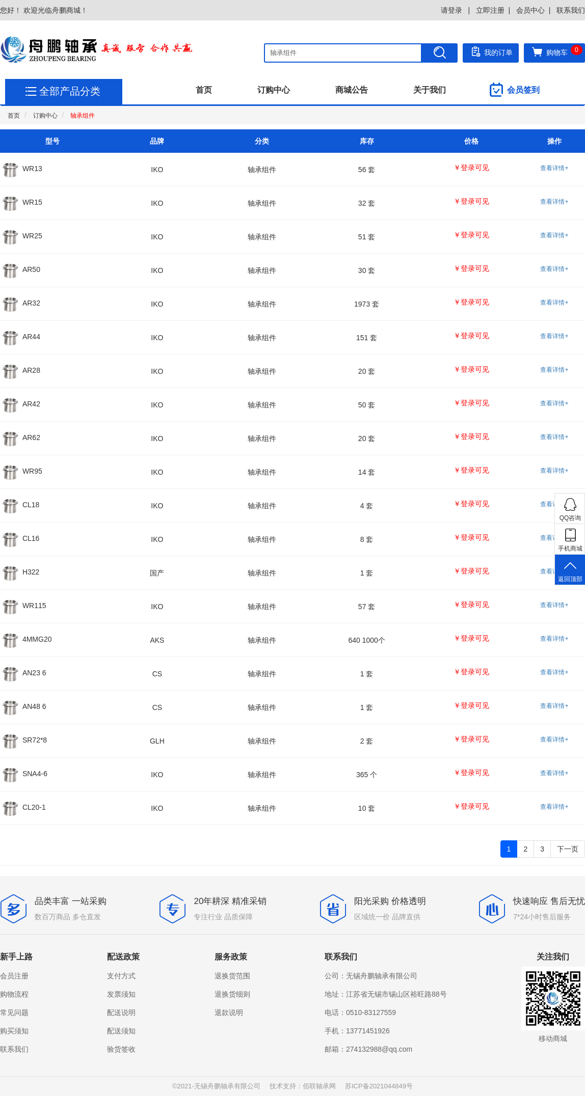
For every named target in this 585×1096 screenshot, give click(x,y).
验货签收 (121, 1049)
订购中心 (273, 90)
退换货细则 (232, 994)
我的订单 (491, 51)
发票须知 (121, 994)
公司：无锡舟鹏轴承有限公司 (371, 976)
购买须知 (14, 1031)
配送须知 (121, 1031)
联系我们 (570, 10)
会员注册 (14, 976)
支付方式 (121, 976)
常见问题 (14, 1012)
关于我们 (429, 90)
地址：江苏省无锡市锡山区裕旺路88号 (386, 994)
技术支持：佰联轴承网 (303, 1086)
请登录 (452, 10)
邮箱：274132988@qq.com (368, 1049)
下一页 (567, 849)
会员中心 (530, 10)
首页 (204, 90)
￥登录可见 (471, 167)
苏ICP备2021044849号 (379, 1086)
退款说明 (229, 1012)
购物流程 (14, 994)
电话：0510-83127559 (360, 1012)
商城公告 (351, 90)
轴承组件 (82, 115)
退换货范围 (232, 976)
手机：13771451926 (357, 1031)
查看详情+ (554, 168)
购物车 (556, 51)
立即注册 (490, 10)
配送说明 (121, 1012)
